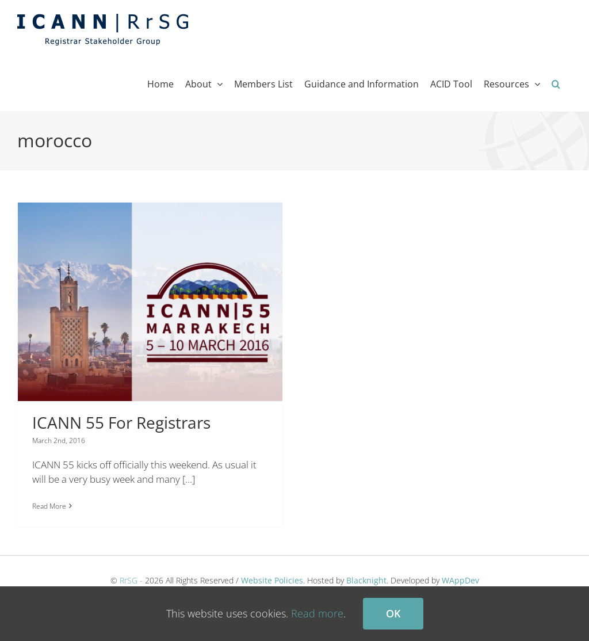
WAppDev (460, 572)
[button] (556, 84)
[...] (188, 479)
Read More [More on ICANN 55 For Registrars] (49, 506)
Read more (317, 613)
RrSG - (131, 572)
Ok (393, 613)
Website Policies (272, 572)
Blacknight (366, 572)
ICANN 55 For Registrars (121, 422)
